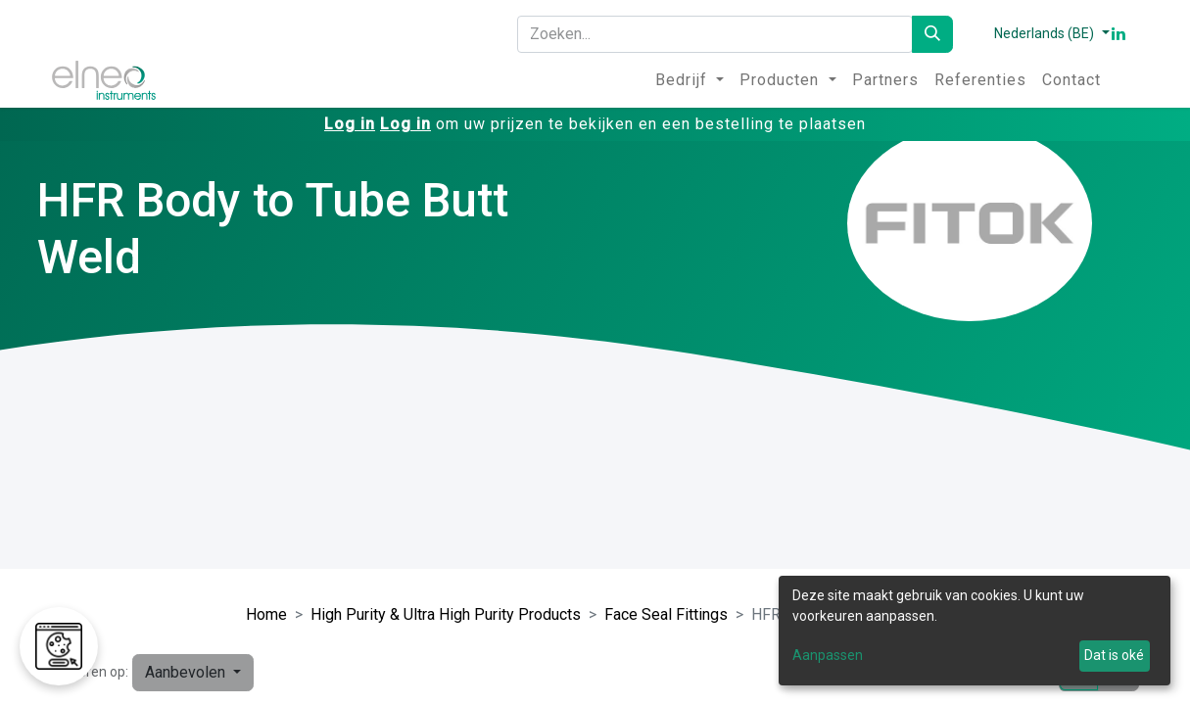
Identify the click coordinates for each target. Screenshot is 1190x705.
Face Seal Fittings (666, 614)
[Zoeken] (932, 34)
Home (266, 614)
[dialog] (974, 630)
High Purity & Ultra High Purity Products (445, 614)
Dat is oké (1114, 655)
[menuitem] (689, 80)
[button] (193, 672)
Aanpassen (827, 655)
